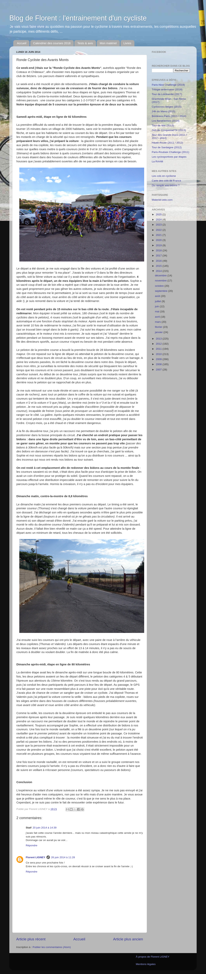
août (158, 296)
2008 (159, 364)
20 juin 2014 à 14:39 (44, 827)
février (159, 326)
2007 (159, 369)
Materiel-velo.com (162, 199)
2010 (159, 354)
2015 (159, 265)
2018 (159, 250)
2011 (159, 348)
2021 (159, 235)
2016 (159, 260)
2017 (159, 255)
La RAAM (157, 161)
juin (157, 306)
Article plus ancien (128, 939)
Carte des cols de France (166, 180)
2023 (159, 224)
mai (157, 311)
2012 (159, 343)
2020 (159, 240)
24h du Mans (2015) (163, 111)
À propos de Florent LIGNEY (152, 956)
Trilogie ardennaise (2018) (167, 89)
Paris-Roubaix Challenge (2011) (170, 152)
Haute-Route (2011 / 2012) (167, 142)
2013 (159, 338)
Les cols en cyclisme (164, 175)
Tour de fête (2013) (163, 125)
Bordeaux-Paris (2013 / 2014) (169, 116)
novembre (161, 280)
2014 (159, 271)
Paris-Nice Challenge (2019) (168, 84)
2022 (159, 229)
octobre (159, 285)
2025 (159, 214)
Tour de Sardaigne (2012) (167, 147)
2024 (159, 219)
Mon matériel (108, 43)
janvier (159, 332)
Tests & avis (85, 43)
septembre (161, 290)
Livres (127, 43)
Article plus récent (30, 939)
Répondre (31, 845)
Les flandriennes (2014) (165, 120)
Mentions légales (145, 964)
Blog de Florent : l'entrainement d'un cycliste (78, 18)
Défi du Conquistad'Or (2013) (169, 130)
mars (158, 321)
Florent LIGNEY (35, 857)
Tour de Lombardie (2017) (167, 94)
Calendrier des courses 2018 (52, 43)
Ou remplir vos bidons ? (166, 185)
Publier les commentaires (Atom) (52, 947)
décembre (161, 275)
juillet (158, 301)
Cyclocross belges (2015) (166, 106)
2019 (159, 245)
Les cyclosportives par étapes (169, 156)
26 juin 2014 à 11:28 (63, 857)
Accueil (21, 43)
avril (158, 316)
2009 (159, 359)
